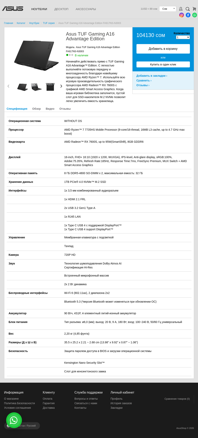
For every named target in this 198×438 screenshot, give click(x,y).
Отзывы (65, 108)
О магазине (11, 398)
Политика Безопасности (19, 403)
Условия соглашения (17, 407)
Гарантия (49, 403)
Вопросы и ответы (86, 398)
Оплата (47, 398)
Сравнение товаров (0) (177, 398)
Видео (50, 108)
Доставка (49, 407)
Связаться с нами (85, 403)
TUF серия (49, 23)
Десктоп (61, 9)
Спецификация (17, 108)
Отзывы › (143, 85)
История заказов (121, 403)
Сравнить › (144, 80)
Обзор (36, 108)
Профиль (116, 398)
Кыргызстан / (24, 425)
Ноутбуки (39, 9)
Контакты (80, 407)
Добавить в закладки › (151, 75)
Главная (8, 23)
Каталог (21, 23)
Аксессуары (86, 9)
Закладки (117, 407)
